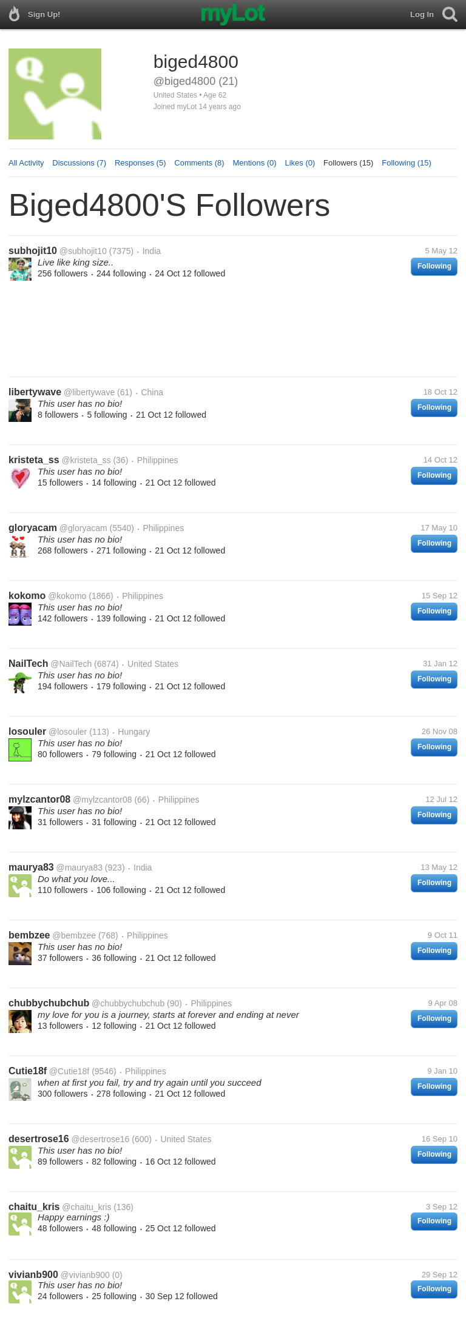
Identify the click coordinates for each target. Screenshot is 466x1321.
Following (434, 266)
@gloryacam (83, 528)
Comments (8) (199, 162)
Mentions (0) (254, 162)
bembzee (29, 935)
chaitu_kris (33, 1207)
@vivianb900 (85, 1275)
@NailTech (71, 664)
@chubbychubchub (128, 1003)
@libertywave (89, 392)
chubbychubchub (48, 1003)
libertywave (34, 392)
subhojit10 (32, 251)
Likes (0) (300, 162)
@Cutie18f (69, 1071)
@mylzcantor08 (102, 799)
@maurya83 (79, 867)
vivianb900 (33, 1274)
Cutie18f (27, 1071)
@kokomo (67, 596)
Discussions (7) (79, 162)
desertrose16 (38, 1139)
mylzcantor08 (39, 799)
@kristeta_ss (85, 460)
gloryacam (32, 528)
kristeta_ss (33, 460)
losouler (27, 731)
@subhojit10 (83, 251)
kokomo (27, 595)
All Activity (26, 162)
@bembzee (74, 935)
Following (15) (406, 162)
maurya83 (31, 867)
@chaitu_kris (86, 1207)
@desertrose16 (100, 1139)
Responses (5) (140, 162)
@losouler (68, 732)
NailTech (28, 663)
